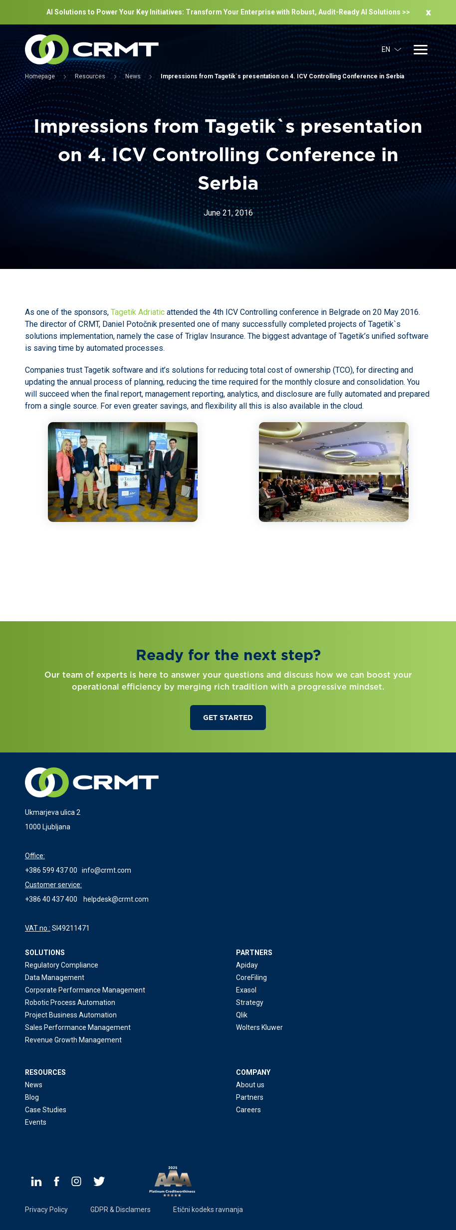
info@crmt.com (106, 870)
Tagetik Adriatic (138, 312)
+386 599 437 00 (51, 870)
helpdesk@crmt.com (116, 899)
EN (392, 49)
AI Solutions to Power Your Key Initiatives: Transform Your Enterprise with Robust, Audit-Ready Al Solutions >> (228, 12)
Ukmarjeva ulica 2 (52, 812)
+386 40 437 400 (51, 899)
